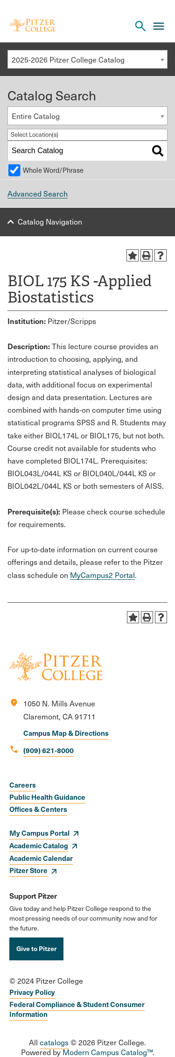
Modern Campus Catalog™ (108, 1052)
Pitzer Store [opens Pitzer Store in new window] (28, 870)
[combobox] (87, 59)
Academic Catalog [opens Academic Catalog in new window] (38, 845)
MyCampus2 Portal (102, 575)
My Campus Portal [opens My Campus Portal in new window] (39, 833)
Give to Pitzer (36, 948)
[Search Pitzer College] (140, 26)
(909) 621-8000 (48, 750)
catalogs (54, 1042)
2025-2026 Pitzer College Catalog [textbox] (68, 59)
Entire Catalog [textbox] (36, 116)
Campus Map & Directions (66, 733)
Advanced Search (37, 193)
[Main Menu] (159, 26)
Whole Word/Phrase (53, 170)
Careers (22, 784)
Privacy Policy (32, 992)
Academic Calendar (41, 858)
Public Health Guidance (47, 797)
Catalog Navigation (50, 221)
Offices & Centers (38, 809)
